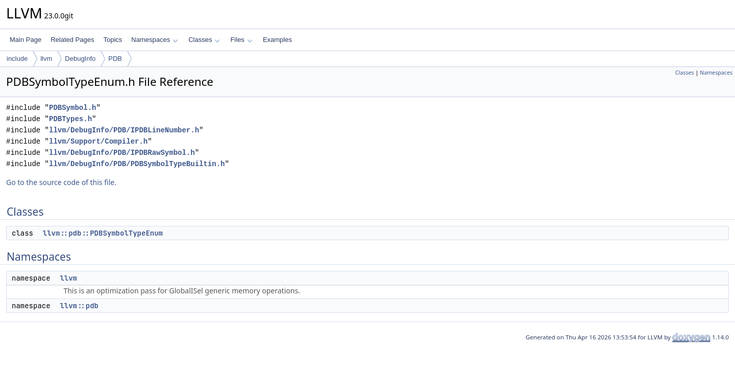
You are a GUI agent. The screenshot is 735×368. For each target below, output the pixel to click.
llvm (46, 58)
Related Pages (72, 39)
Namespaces (154, 39)
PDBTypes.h (70, 119)
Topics (112, 39)
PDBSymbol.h (72, 107)
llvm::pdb (79, 305)
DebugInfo (80, 58)
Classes (204, 39)
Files (241, 39)
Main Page (25, 39)
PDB (115, 58)
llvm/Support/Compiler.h (98, 141)
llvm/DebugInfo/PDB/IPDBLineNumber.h (124, 130)
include (17, 58)
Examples (277, 39)
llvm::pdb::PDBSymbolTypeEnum (103, 233)
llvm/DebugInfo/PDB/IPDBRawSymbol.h (122, 152)
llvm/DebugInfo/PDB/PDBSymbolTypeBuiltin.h (137, 164)
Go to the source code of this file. (61, 182)
